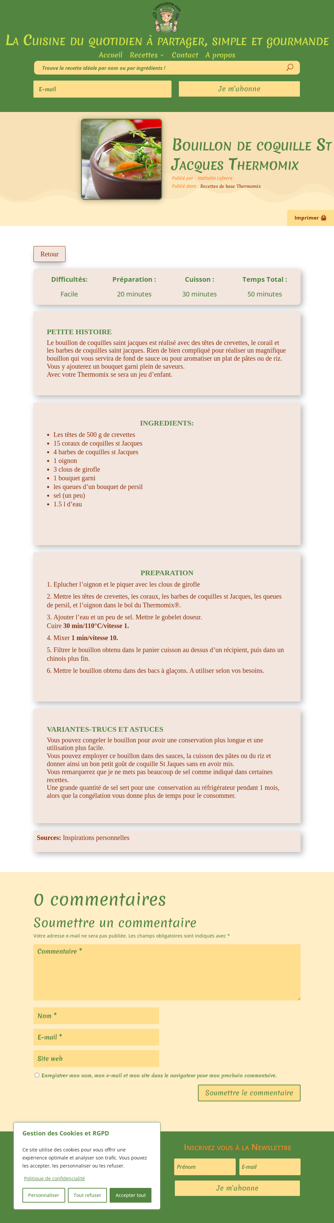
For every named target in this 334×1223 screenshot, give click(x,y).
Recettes (144, 56)
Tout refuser (87, 1195)
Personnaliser (43, 1195)
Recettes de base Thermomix (230, 186)
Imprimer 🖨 (311, 217)
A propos (220, 56)
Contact (185, 56)
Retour (49, 254)
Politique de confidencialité (54, 1178)
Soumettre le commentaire (249, 1093)
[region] (86, 1166)
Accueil (110, 56)
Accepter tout (131, 1195)
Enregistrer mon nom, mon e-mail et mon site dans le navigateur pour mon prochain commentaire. (158, 1075)
